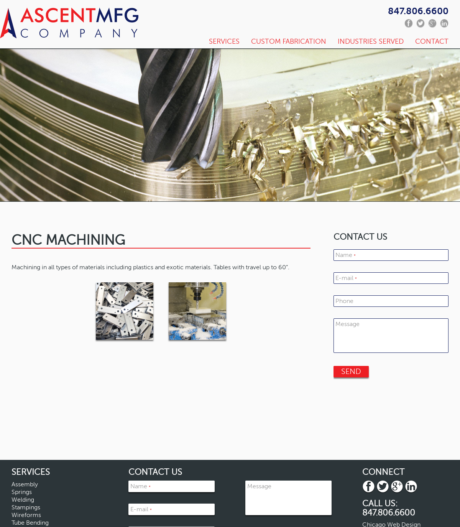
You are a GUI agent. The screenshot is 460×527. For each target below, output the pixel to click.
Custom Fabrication (288, 41)
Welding (23, 499)
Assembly (25, 484)
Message (347, 324)
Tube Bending (30, 522)
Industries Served (371, 41)
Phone (344, 301)
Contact (432, 41)
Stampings (26, 507)
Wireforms (26, 515)
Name (345, 255)
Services (224, 41)
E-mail (346, 278)
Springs (22, 492)
